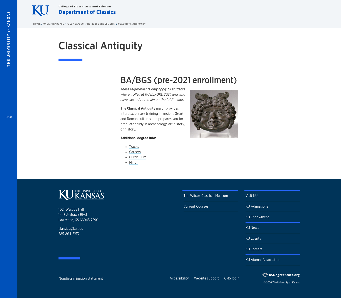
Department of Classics (87, 12)
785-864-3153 (69, 234)
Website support (206, 278)
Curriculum (137, 157)
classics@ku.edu (71, 228)
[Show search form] (322, 10)
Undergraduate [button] (54, 23)
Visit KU (251, 195)
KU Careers (254, 249)
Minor (133, 162)
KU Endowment (257, 217)
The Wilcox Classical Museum (206, 195)
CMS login (231, 278)
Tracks (134, 146)
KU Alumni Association (263, 259)
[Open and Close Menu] (8, 149)
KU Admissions (257, 206)
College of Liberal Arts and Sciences (85, 6)
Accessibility (179, 278)
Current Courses (196, 206)
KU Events (253, 238)
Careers (135, 152)
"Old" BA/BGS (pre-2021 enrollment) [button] (91, 23)
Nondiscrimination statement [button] (81, 278)
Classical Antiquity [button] (132, 23)
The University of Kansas (286, 282)
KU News (252, 227)
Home (37, 23)
